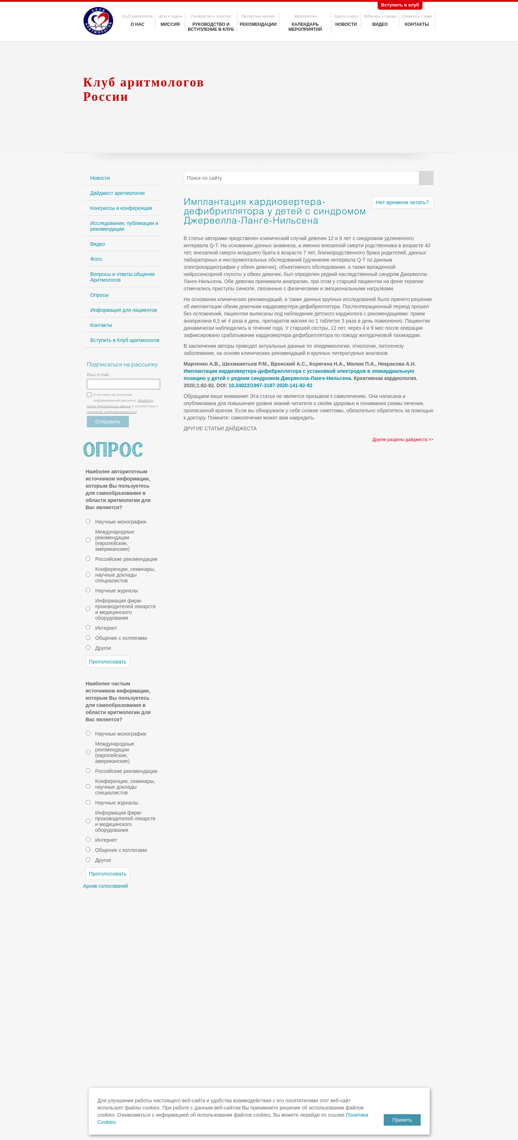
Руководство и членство (211, 16)
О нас (137, 24)
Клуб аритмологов (137, 16)
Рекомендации (258, 24)
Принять (402, 1120)
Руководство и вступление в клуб (211, 27)
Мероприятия (305, 16)
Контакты (417, 24)
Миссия (169, 24)
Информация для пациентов (123, 310)
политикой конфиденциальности (112, 412)
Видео (380, 24)
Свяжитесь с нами (417, 16)
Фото (96, 259)
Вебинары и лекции (380, 16)
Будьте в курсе (346, 16)
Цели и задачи (170, 16)
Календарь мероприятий (305, 27)
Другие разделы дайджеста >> (403, 439)
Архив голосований (105, 886)
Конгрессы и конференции (121, 208)
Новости (346, 24)
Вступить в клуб (400, 5)
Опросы (99, 295)
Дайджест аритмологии (117, 193)
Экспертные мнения (258, 16)
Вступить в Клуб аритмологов (125, 340)
